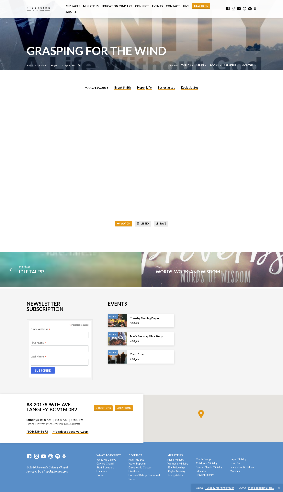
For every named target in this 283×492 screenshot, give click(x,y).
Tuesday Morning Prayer (144, 318)
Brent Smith (122, 87)
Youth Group (137, 354)
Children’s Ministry (206, 463)
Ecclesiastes (166, 87)
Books (215, 65)
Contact (173, 6)
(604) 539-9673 (37, 431)
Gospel (71, 12)
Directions (99, 408)
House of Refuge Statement (144, 475)
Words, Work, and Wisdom (188, 272)
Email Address (41, 329)
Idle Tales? (31, 272)
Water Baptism (137, 463)
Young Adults (175, 475)
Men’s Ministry (175, 459)
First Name (39, 343)
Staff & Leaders (105, 467)
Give (186, 6)
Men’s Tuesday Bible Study (146, 336)
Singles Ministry (176, 471)
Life (149, 87)
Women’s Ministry (177, 463)
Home (30, 65)
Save (163, 224)
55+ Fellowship (176, 467)
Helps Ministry (238, 459)
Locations (123, 408)
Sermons (42, 65)
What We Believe (106, 459)
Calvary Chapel (105, 463)
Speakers (231, 65)
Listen (143, 224)
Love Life (235, 463)
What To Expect (108, 455)
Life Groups (135, 471)
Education (201, 471)
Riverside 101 (136, 459)
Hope (54, 65)
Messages (73, 6)
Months (249, 65)
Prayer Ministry (205, 474)
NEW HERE (201, 5)
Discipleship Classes (140, 467)
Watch (121, 224)
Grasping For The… (72, 65)
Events (157, 6)
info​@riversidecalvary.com (70, 431)
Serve (132, 479)
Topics (187, 65)
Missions (235, 471)
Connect (142, 6)
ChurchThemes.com (55, 471)
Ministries (91, 6)
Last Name (38, 356)
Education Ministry (117, 6)
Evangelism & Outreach (243, 467)
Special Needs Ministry (209, 467)
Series (201, 65)
